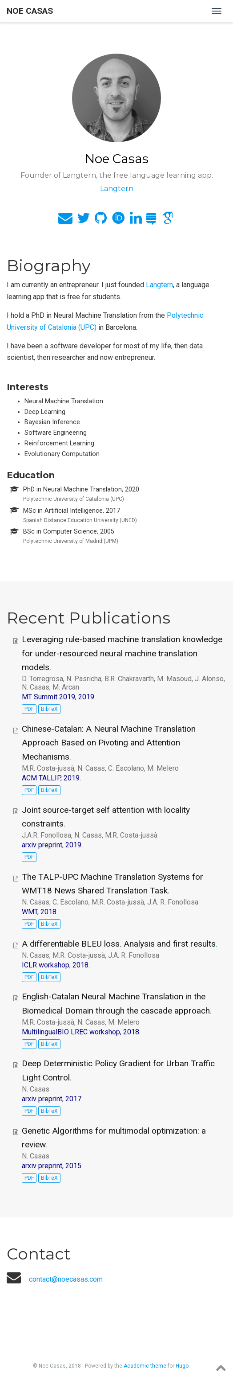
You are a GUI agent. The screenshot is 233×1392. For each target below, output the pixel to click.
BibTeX (49, 709)
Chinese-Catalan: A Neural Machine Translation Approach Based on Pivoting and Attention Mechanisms (109, 743)
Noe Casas (30, 11)
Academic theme (145, 1366)
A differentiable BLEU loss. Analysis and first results (119, 944)
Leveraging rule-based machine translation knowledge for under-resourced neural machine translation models (122, 653)
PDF (29, 709)
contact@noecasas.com (66, 1279)
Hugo (182, 1366)
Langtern (159, 285)
